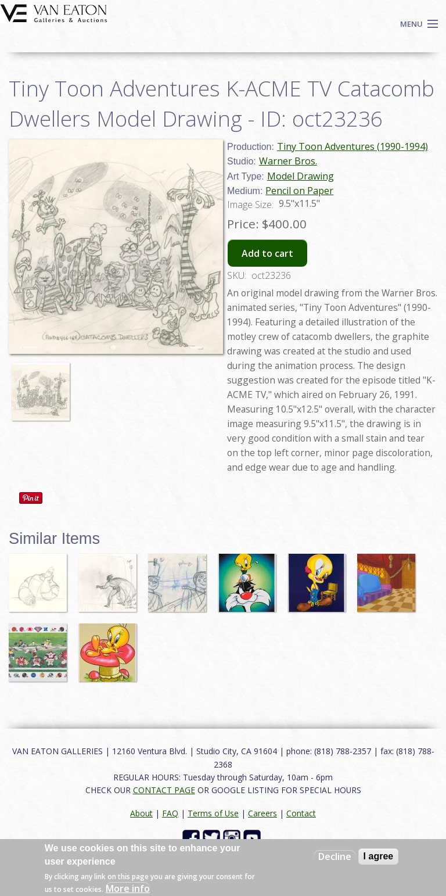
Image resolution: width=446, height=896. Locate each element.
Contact (301, 813)
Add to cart (267, 253)
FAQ (170, 813)
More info (128, 888)
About (141, 813)
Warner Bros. (288, 161)
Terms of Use (213, 813)
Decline (334, 856)
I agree (379, 856)
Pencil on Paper (299, 190)
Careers (262, 813)
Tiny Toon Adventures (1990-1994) (352, 146)
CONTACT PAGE (164, 789)
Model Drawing (300, 176)
